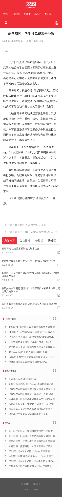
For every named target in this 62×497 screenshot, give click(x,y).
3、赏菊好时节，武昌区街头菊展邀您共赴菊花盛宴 (31, 441)
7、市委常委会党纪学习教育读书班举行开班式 (29, 409)
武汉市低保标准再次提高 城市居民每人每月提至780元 (29, 303)
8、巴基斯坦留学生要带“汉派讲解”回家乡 (26, 362)
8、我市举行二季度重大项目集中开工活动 (26, 414)
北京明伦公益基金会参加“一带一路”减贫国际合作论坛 (29, 260)
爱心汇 (37, 14)
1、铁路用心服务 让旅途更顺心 (21, 379)
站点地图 (25, 484)
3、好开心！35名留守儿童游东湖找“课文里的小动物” (32, 337)
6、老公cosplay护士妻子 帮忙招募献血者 (26, 352)
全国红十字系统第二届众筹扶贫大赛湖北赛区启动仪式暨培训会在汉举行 (31, 274)
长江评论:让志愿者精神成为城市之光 (20, 248)
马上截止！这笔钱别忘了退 (30, 225)
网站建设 (37, 484)
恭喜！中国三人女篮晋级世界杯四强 (36, 232)
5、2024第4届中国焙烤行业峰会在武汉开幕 (27, 451)
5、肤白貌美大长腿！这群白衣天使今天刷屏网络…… (32, 347)
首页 (5, 14)
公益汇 (27, 14)
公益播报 (16, 14)
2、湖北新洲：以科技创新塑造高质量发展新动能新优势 (33, 436)
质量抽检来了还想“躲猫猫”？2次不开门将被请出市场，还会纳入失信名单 (31, 290)
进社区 (47, 14)
